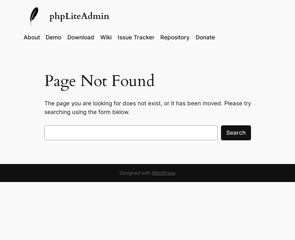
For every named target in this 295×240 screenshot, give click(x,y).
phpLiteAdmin (79, 16)
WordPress (163, 173)
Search (236, 132)
